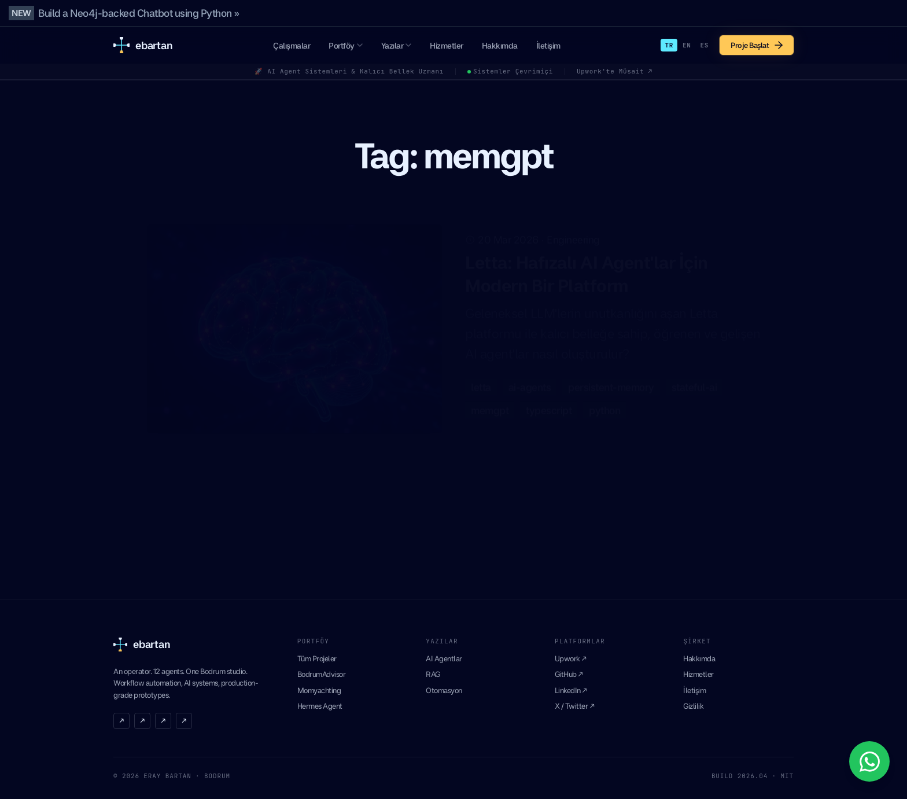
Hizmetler (446, 45)
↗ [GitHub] (142, 720)
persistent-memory (611, 381)
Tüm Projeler (317, 658)
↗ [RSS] (184, 720)
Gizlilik (693, 705)
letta (481, 381)
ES (704, 45)
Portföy (346, 45)
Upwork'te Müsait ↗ (614, 71)
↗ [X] (121, 720)
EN (687, 45)
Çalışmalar (291, 45)
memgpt (489, 405)
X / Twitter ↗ (575, 705)
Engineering (573, 234)
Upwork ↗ (571, 658)
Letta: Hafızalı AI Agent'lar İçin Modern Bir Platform (586, 268)
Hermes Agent (319, 705)
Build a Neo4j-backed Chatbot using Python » (138, 13)
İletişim (548, 45)
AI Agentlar (444, 658)
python (604, 405)
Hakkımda (500, 45)
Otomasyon (444, 690)
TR (669, 45)
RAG (433, 674)
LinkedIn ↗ (571, 690)
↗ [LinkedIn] (163, 720)
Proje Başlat (757, 45)
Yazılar (396, 45)
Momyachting (319, 690)
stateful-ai (694, 381)
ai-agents (529, 381)
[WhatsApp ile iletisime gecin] (869, 761)
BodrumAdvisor (321, 674)
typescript (549, 405)
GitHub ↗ (569, 674)
